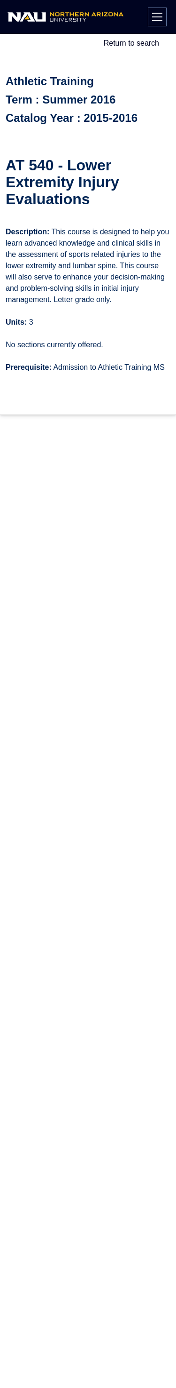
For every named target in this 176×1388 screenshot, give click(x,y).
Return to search (131, 43)
